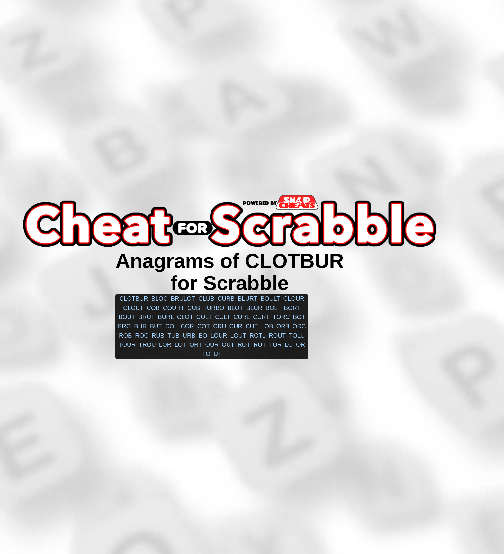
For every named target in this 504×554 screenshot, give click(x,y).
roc (141, 335)
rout (277, 335)
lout (238, 335)
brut (147, 317)
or (300, 344)
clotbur (134, 298)
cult (222, 317)
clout (133, 308)
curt (261, 317)
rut (260, 344)
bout (127, 317)
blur (254, 308)
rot (244, 344)
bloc (159, 298)
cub (193, 308)
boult (270, 298)
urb (189, 335)
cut (252, 326)
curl (242, 317)
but (156, 326)
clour (294, 298)
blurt (247, 298)
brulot (183, 298)
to (206, 354)
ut (218, 354)
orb (282, 326)
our (212, 344)
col (171, 326)
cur (236, 326)
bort (292, 308)
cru (219, 326)
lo (289, 344)
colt (204, 317)
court (173, 308)
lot (180, 344)
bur (140, 326)
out (228, 344)
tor (275, 344)
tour (127, 344)
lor (165, 344)
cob (153, 308)
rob (125, 335)
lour (219, 335)
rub (158, 335)
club (206, 298)
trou (147, 344)
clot (185, 317)
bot (299, 317)
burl (166, 317)
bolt (273, 308)
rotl (257, 335)
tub (173, 335)
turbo (213, 308)
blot (235, 308)
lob (267, 326)
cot (203, 326)
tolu (297, 335)
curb (226, 298)
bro (124, 326)
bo (203, 335)
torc (281, 317)
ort (195, 344)
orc (299, 326)
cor (187, 326)
